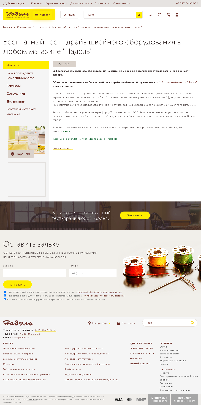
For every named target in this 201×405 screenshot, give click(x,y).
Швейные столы (73, 369)
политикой (32, 399)
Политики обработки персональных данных (103, 296)
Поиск (139, 15)
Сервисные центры (56, 3)
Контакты (36, 3)
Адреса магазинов (141, 343)
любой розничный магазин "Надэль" (176, 82)
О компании (122, 3)
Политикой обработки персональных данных (99, 292)
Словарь (164, 364)
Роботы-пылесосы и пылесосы (19, 369)
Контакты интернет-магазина (21, 111)
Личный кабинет (140, 363)
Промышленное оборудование (19, 348)
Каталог (42, 15)
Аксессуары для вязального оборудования (87, 353)
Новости (42, 27)
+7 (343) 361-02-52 (187, 3)
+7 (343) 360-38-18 (29, 333)
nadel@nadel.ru (20, 337)
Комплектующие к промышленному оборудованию (91, 379)
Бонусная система (169, 353)
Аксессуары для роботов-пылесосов (84, 348)
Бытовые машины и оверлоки (18, 353)
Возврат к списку (63, 148)
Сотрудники (16, 93)
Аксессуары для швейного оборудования (24, 379)
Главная (7, 27)
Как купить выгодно (170, 350)
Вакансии (14, 86)
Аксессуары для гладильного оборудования (87, 364)
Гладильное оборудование (78, 374)
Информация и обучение (173, 360)
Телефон (74, 265)
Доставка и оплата (81, 3)
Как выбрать (166, 357)
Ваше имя (8, 265)
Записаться (135, 215)
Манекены (8, 364)
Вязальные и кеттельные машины (20, 359)
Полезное (102, 3)
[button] (13, 3)
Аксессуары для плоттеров (79, 359)
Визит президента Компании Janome (20, 75)
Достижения (16, 101)
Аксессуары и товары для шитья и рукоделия (26, 374)
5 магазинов (126, 323)
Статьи (163, 346)
